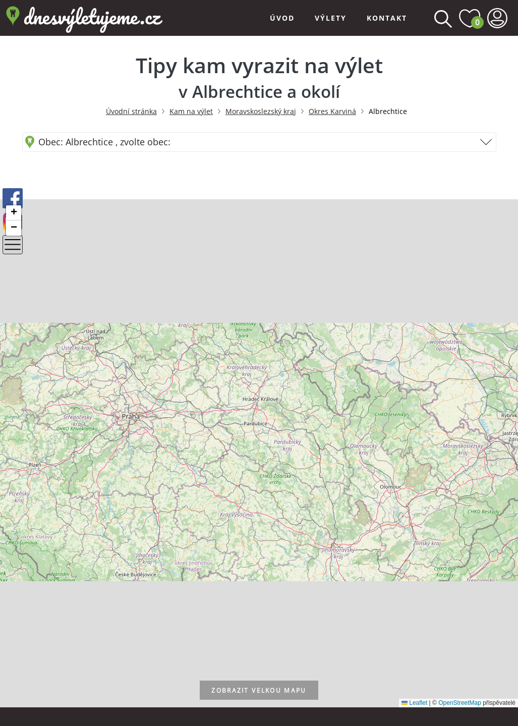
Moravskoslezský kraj (260, 111)
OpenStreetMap (459, 702)
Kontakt (387, 18)
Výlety (331, 18)
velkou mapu (259, 690)
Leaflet (414, 702)
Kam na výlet (191, 111)
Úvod (282, 18)
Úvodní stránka (131, 111)
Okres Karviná (332, 111)
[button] (13, 212)
